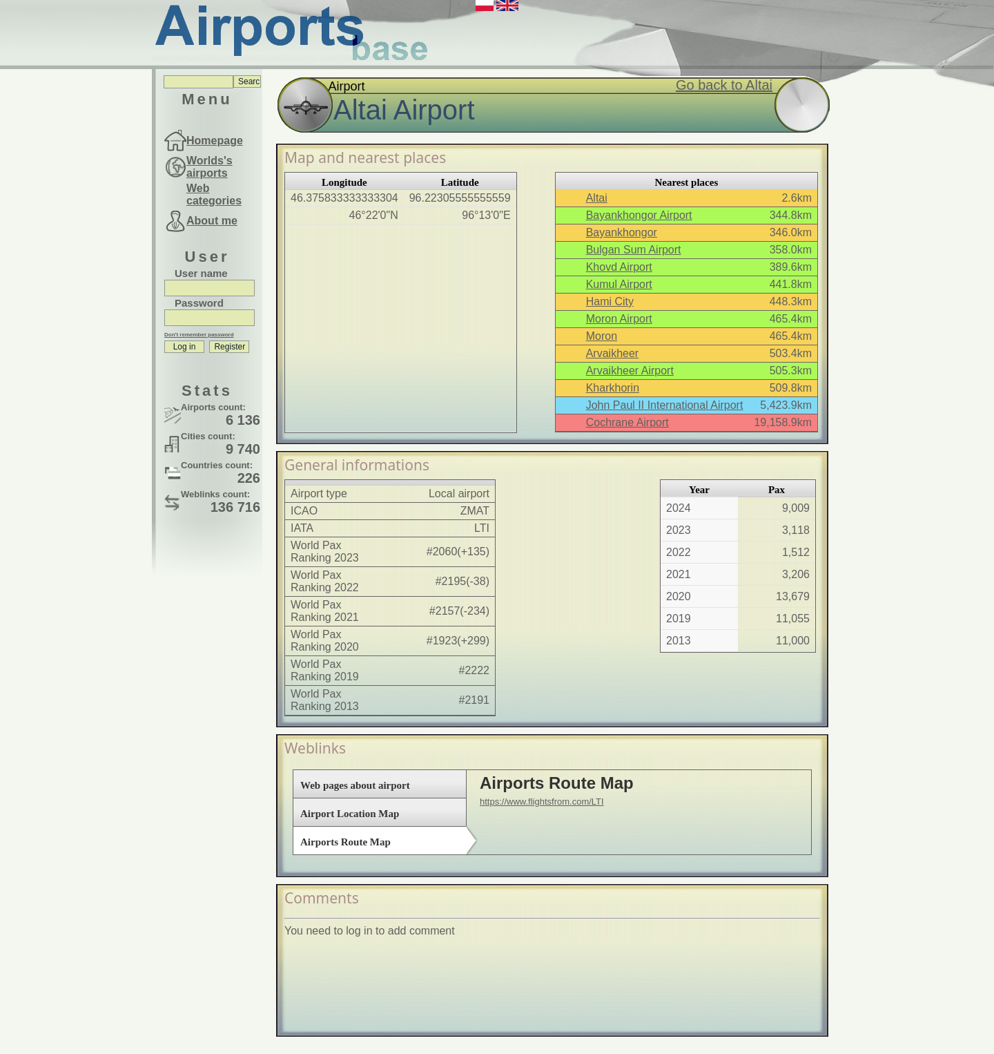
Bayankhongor (621, 232)
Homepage (214, 140)
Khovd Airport (619, 267)
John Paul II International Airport (664, 405)
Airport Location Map (349, 813)
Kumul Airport (619, 284)
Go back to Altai (724, 85)
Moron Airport (619, 319)
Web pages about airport (355, 785)
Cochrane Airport (627, 422)
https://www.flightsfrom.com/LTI (542, 801)
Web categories (214, 194)
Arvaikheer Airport (630, 370)
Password (199, 303)
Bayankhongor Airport (639, 215)
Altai (596, 198)
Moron (601, 336)
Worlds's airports (209, 167)
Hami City (610, 301)
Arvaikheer (612, 353)
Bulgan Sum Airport (633, 250)
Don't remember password (199, 335)
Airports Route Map (345, 841)
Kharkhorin (612, 388)
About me (211, 221)
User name (201, 273)
